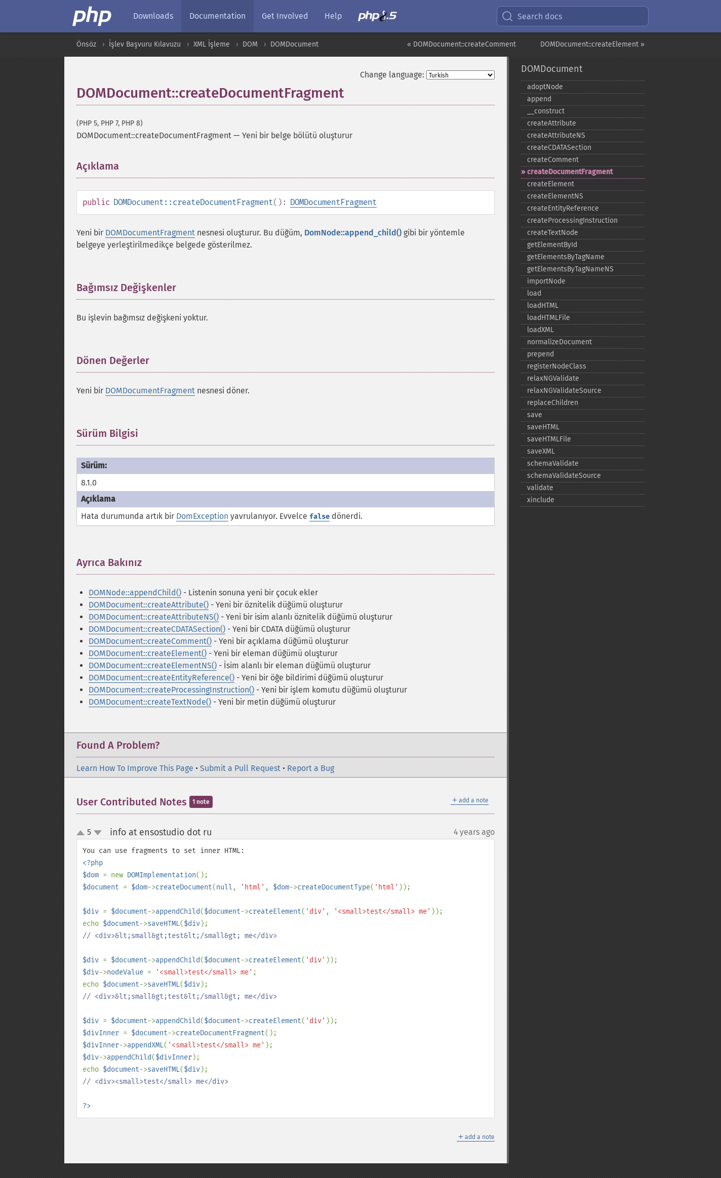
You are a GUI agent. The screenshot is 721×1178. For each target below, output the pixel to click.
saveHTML (543, 427)
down (98, 832)
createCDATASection (559, 147)
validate (540, 487)
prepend (540, 354)
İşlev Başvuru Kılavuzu (145, 44)
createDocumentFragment (570, 172)
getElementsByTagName (566, 257)
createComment (553, 159)
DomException (202, 516)
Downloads (153, 16)
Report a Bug (310, 768)
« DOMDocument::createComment (461, 44)
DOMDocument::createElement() (148, 653)
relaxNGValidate (553, 378)
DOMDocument (294, 44)
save (534, 415)
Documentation (217, 16)
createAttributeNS (556, 135)
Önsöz (86, 44)
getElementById (552, 244)
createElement (550, 184)
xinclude (540, 500)
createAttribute (551, 123)
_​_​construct (546, 111)
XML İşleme (211, 44)
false (319, 516)
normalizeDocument (559, 342)
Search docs (531, 16)
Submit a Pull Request (240, 768)
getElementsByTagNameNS (570, 269)
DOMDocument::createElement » (592, 44)
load (534, 293)
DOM (250, 44)
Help (333, 16)
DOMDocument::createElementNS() (153, 665)
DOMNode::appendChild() (135, 592)
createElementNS (555, 196)
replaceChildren (552, 402)
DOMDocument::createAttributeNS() (154, 617)
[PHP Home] (92, 16)
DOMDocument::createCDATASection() (157, 629)
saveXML (541, 451)
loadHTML (542, 305)
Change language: (392, 74)
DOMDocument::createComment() (150, 641)
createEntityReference (563, 208)
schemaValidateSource (564, 475)
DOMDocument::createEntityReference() (161, 677)
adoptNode (545, 87)
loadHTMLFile (548, 317)
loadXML (540, 330)
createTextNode (552, 232)
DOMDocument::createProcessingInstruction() (171, 690)
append (539, 99)
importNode (546, 281)
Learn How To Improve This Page (134, 768)
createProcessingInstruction (572, 220)
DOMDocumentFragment (333, 202)
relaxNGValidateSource (564, 390)
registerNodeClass (556, 366)
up (83, 833)
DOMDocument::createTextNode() (150, 702)
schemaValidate (553, 463)
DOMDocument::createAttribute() (149, 605)
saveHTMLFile (549, 439)
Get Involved (285, 16)
